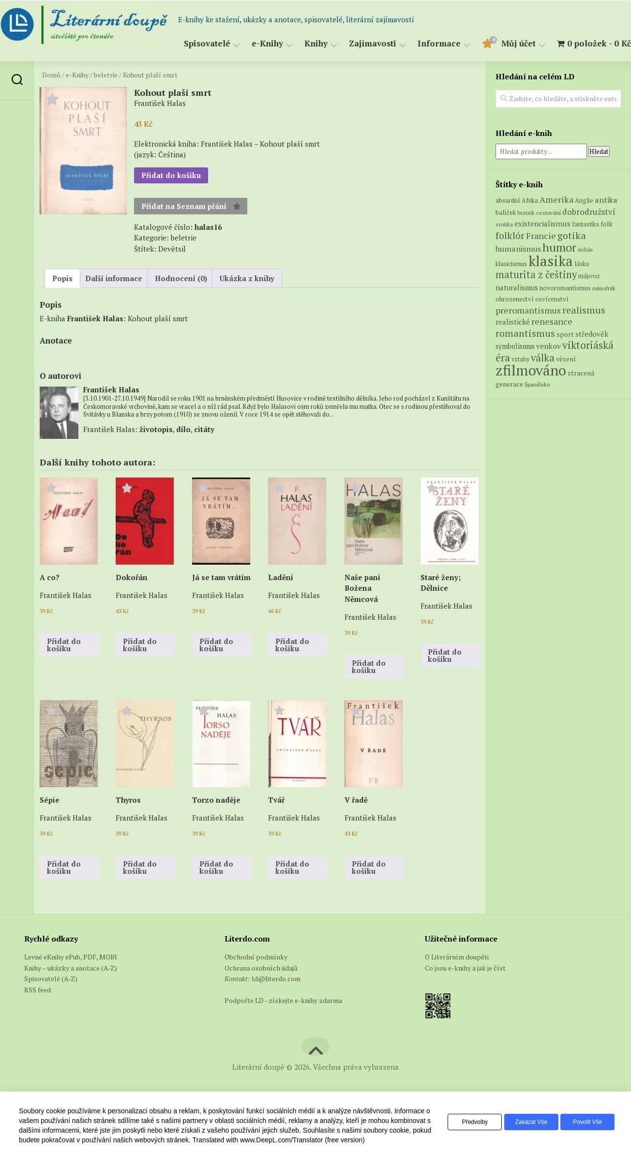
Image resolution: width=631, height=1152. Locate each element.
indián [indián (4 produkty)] (585, 273)
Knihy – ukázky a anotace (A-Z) (70, 991)
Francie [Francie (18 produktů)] (541, 259)
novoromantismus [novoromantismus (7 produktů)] (565, 311)
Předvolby (462, 1122)
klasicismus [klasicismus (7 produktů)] (511, 287)
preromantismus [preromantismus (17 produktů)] (528, 334)
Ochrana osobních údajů (261, 991)
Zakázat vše (524, 1122)
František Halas (95, 342)
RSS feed (37, 1013)
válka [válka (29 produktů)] (543, 381)
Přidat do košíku (171, 199)
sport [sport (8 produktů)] (565, 358)
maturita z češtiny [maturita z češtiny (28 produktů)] (536, 298)
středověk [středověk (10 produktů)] (591, 357)
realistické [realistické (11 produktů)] (513, 346)
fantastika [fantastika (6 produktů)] (585, 248)
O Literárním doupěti (457, 981)
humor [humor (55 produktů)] (559, 271)
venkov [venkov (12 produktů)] (548, 370)
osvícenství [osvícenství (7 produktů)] (552, 323)
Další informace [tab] (113, 302)
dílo (183, 453)
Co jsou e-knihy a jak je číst (465, 991)
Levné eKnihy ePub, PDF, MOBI (70, 981)
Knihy (296, 67)
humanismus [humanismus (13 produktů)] (518, 273)
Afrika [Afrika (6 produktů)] (530, 225)
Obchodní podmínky (256, 981)
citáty (204, 453)
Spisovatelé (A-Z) (50, 1002)
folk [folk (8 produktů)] (607, 248)
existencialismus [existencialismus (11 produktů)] (542, 248)
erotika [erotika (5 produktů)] (504, 248)
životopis (156, 453)
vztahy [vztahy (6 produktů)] (520, 383)
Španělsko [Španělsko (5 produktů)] (537, 408)
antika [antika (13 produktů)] (606, 224)
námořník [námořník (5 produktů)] (604, 311)
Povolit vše (585, 1122)
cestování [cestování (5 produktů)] (548, 236)
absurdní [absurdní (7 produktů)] (508, 224)
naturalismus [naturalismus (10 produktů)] (517, 311)
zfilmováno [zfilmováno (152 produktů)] (531, 394)
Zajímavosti (353, 67)
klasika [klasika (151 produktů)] (550, 284)
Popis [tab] (62, 302)
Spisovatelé (188, 67)
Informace (419, 67)
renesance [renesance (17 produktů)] (551, 345)
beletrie (106, 98)
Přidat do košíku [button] (64, 668)
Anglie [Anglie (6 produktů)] (584, 225)
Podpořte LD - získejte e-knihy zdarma (283, 1024)
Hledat (599, 175)
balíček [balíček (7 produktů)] (506, 236)
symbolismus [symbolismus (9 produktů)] (515, 370)
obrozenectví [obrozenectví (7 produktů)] (515, 323)
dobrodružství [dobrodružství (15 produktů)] (589, 235)
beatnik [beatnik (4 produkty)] (526, 236)
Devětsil (172, 272)
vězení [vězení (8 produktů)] (566, 382)
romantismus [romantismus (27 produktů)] (525, 356)
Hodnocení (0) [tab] (181, 302)
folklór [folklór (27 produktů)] (510, 259)
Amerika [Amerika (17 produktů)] (556, 223)
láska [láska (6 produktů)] (581, 288)
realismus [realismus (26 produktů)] (583, 333)
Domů (51, 98)
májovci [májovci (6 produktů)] (589, 300)
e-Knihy (248, 67)
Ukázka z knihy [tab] (247, 302)
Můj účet (499, 67)
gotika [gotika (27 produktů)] (571, 259)
